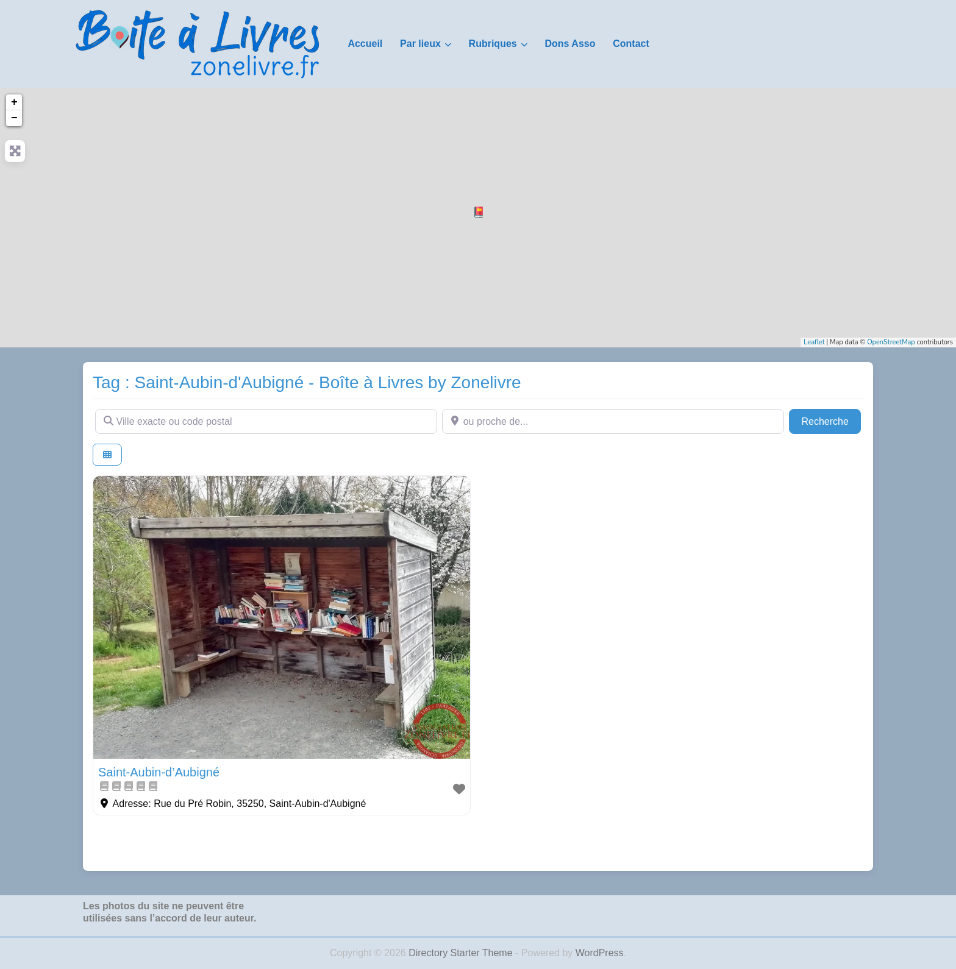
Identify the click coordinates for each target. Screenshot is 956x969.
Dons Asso (569, 43)
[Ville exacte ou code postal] (266, 421)
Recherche (831, 420)
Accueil (365, 43)
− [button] (14, 118)
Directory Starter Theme (461, 953)
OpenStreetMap (891, 342)
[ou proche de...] (613, 421)
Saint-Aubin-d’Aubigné (158, 772)
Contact (631, 43)
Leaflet (814, 342)
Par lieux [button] (420, 43)
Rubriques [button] (493, 43)
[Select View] (107, 455)
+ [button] (14, 102)
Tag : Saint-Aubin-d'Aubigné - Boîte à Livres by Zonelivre (307, 382)
